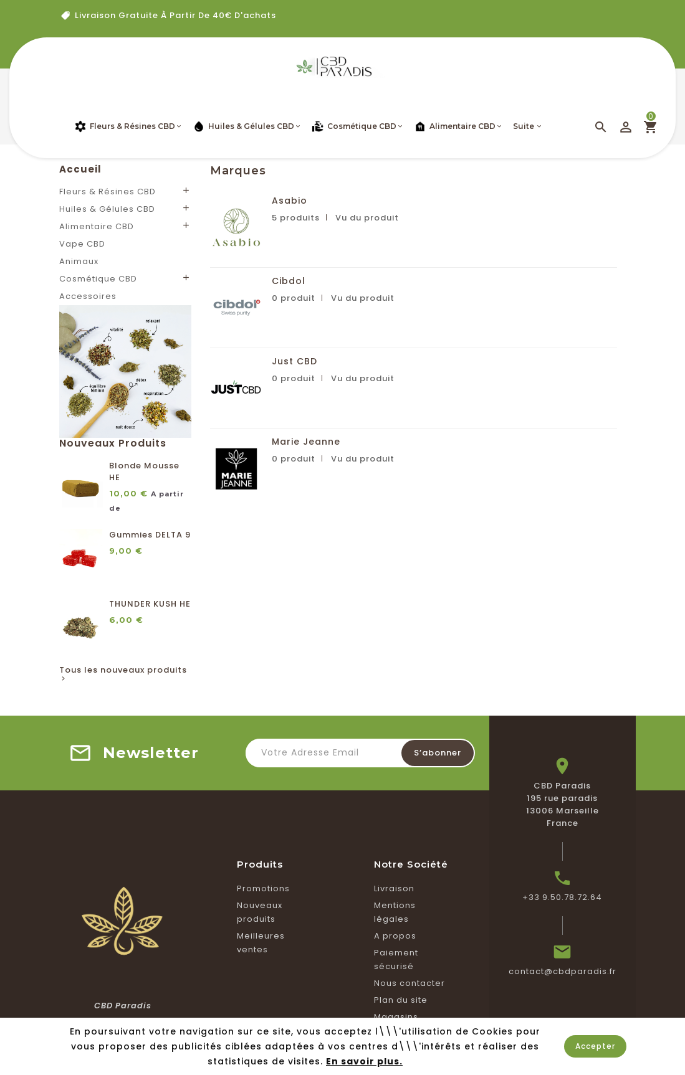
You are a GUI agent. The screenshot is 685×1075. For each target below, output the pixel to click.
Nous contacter (409, 983)
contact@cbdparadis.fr (562, 971)
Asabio (289, 200)
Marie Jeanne (306, 441)
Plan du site (401, 1000)
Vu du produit (367, 218)
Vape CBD (82, 244)
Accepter (595, 1046)
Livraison (394, 888)
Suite (523, 126)
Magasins (396, 1017)
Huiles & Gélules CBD (107, 209)
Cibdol (288, 281)
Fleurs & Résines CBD (107, 191)
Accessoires (88, 296)
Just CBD (294, 361)
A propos (395, 936)
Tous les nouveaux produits (123, 674)
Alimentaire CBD (96, 226)
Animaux (78, 261)
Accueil (80, 169)
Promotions (263, 888)
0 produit (293, 298)
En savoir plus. (364, 1061)
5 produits (296, 218)
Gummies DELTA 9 (150, 535)
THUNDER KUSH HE (150, 604)
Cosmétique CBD (98, 279)
